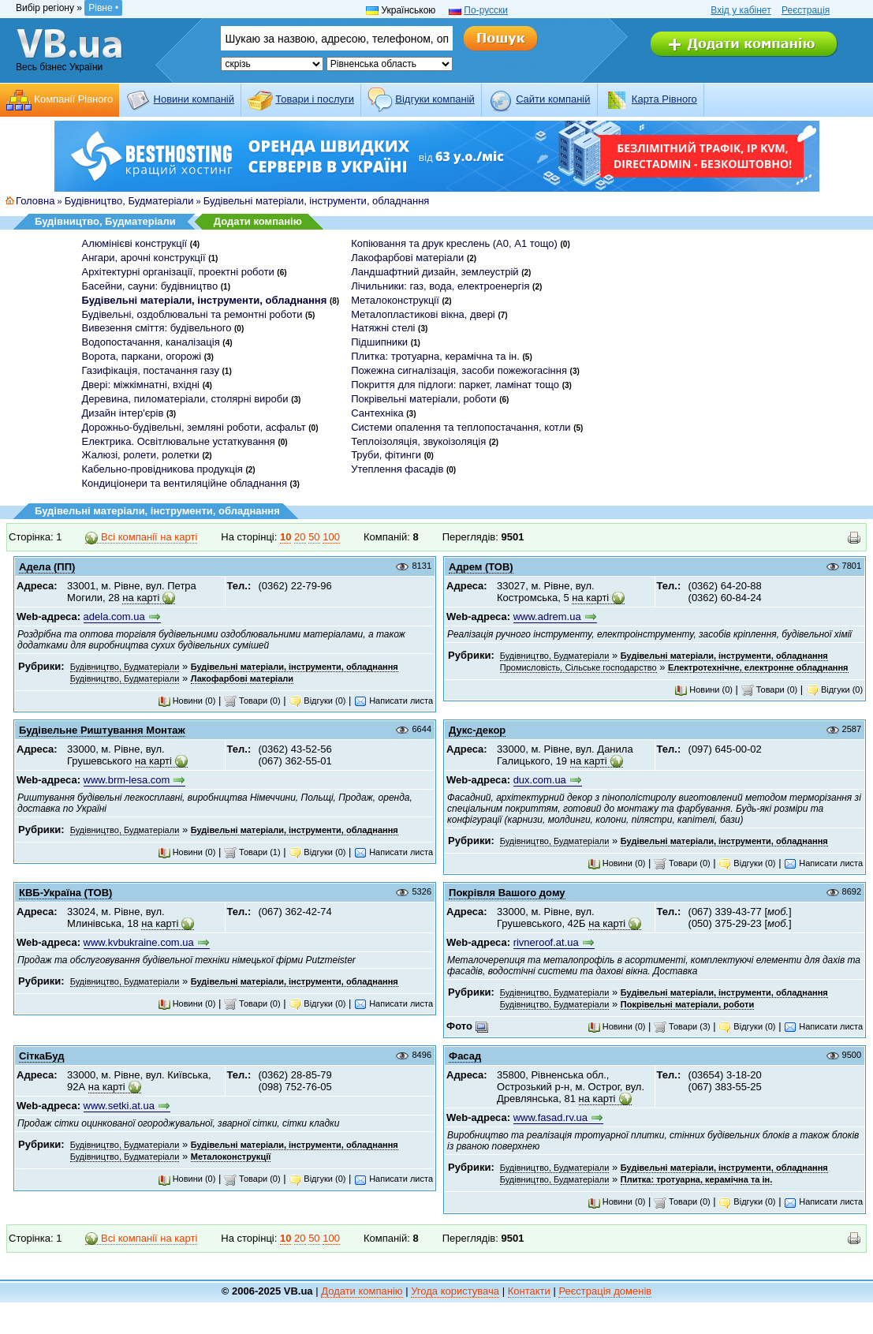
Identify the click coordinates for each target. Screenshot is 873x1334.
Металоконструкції (395, 300)
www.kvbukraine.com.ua (139, 942)
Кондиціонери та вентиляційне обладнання (184, 483)
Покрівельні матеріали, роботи (423, 399)
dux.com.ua (539, 780)
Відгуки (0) (317, 700)
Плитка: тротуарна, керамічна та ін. (435, 356)
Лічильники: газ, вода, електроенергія (440, 286)
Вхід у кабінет (740, 10)
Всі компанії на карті (141, 537)
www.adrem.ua (547, 616)
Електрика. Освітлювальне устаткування (178, 441)
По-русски (486, 10)
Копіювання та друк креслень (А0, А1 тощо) (454, 243)
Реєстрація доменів (604, 1291)
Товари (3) (682, 1026)
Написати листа (393, 700)
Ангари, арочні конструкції (144, 257)
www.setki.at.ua (119, 1106)
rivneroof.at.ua (546, 942)
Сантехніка (377, 413)
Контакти (529, 1291)
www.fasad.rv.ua (550, 1117)
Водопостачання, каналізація (151, 342)
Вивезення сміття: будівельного (157, 328)
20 (299, 537)
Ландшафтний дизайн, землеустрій (434, 272)
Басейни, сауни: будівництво (150, 286)
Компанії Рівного (73, 99)
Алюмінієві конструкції (135, 243)
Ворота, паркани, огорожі (142, 356)
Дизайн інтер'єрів (123, 413)
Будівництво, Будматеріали (129, 201)
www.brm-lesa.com (127, 780)
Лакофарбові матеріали (407, 257)
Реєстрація (806, 10)
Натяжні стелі (383, 328)
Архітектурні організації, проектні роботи (178, 272)
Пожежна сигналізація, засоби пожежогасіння (459, 370)
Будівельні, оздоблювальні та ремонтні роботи (192, 314)
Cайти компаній (553, 99)
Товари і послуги (314, 99)
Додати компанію (258, 221)
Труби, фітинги (386, 455)
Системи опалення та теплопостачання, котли (460, 427)
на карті (140, 597)
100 (331, 537)
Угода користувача (455, 1291)
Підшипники (379, 342)
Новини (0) (187, 700)
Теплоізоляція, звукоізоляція (418, 441)
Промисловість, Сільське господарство (578, 667)
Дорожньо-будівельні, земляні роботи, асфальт (194, 427)
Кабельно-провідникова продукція (162, 469)
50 (313, 537)
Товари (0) (252, 700)
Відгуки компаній (435, 99)
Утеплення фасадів (397, 469)
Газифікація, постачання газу (150, 370)
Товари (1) (252, 852)
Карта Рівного (664, 99)
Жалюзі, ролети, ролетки (141, 455)
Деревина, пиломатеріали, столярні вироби (185, 399)
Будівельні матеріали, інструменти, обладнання (316, 201)
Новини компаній (194, 99)
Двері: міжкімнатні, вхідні (141, 384)
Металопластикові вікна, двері (423, 314)
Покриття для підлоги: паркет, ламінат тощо (455, 384)
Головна (35, 201)
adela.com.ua (114, 616)
